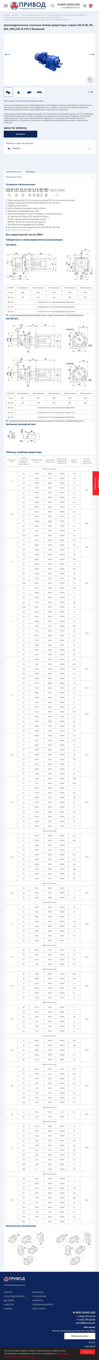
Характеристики (14, 171)
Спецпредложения (14, 1296)
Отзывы (8, 1309)
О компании (39, 1296)
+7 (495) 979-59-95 (85, 1316)
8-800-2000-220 (84, 1312)
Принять (87, 1351)
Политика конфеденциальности (14, 1285)
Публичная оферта (42, 1304)
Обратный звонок (79, 1336)
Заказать (20, 134)
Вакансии (37, 1292)
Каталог (8, 1292)
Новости (8, 1304)
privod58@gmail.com (71, 7)
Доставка (30, 171)
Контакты (37, 1300)
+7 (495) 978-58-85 (85, 1320)
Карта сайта (39, 1309)
